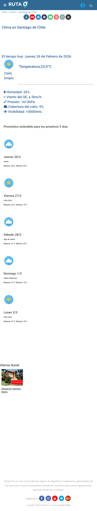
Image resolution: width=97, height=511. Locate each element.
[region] (47, 43)
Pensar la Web (64, 505)
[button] (82, 6)
